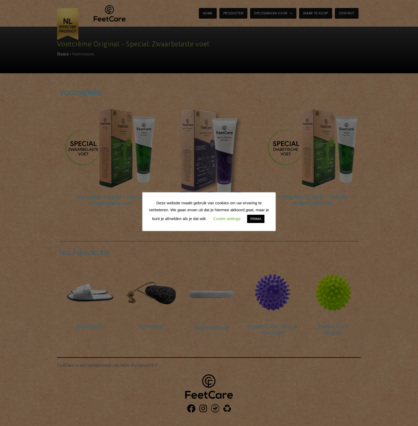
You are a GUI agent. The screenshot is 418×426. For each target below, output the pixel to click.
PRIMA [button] (255, 219)
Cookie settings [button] (226, 218)
